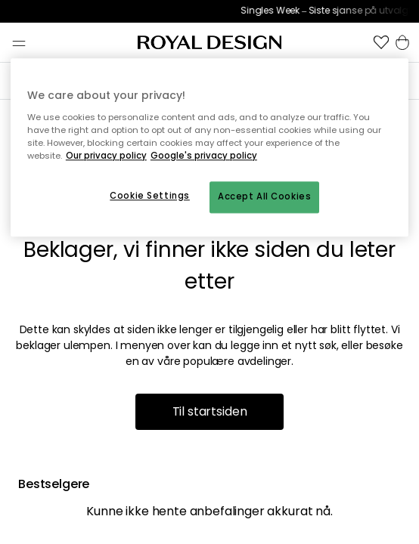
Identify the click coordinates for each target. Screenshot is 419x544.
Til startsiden (209, 411)
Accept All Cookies (264, 196)
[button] (381, 42)
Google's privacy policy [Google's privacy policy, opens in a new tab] (204, 156)
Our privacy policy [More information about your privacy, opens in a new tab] (106, 156)
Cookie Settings (150, 196)
